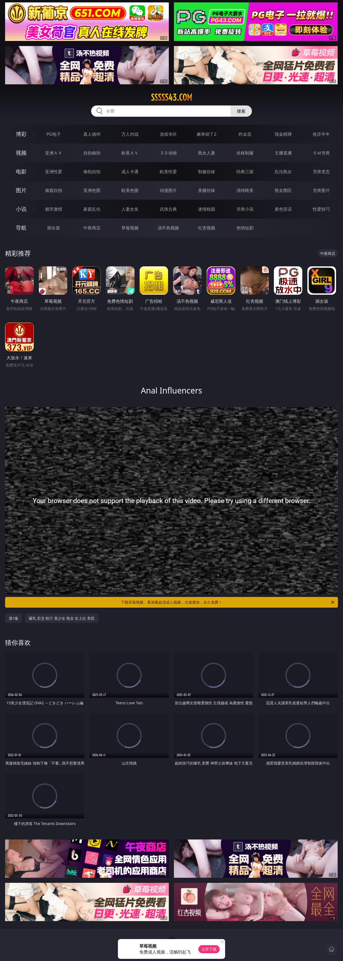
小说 (21, 209)
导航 (21, 227)
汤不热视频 (168, 228)
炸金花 (244, 134)
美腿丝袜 (206, 190)
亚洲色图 (91, 190)
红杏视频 (206, 228)
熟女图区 (283, 190)
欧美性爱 (168, 172)
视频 (21, 152)
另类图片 (321, 190)
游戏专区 (168, 134)
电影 (21, 171)
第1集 (13, 618)
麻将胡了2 (206, 134)
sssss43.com (171, 97)
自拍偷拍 (91, 153)
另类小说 (244, 209)
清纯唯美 (244, 190)
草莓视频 (130, 228)
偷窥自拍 (53, 190)
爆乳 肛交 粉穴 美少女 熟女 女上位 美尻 (62, 618)
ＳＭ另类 (321, 153)
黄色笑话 (283, 209)
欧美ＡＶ (130, 153)
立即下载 (209, 949)
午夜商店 (91, 228)
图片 (21, 190)
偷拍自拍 (91, 172)
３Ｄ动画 (168, 153)
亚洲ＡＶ (53, 153)
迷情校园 (206, 209)
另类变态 (321, 172)
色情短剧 (244, 228)
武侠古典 (168, 209)
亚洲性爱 (53, 172)
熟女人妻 (206, 153)
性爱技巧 (321, 209)
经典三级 (244, 172)
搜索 (241, 111)
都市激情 (53, 209)
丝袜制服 (244, 153)
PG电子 (53, 134)
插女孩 (53, 228)
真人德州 (91, 134)
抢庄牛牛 (321, 134)
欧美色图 (130, 190)
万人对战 (130, 134)
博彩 (21, 134)
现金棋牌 (283, 134)
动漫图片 (168, 190)
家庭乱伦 (91, 209)
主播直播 (283, 153)
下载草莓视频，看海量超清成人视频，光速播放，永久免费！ (228, 602)
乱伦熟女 (283, 172)
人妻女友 (130, 209)
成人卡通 (130, 172)
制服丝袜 (206, 172)
